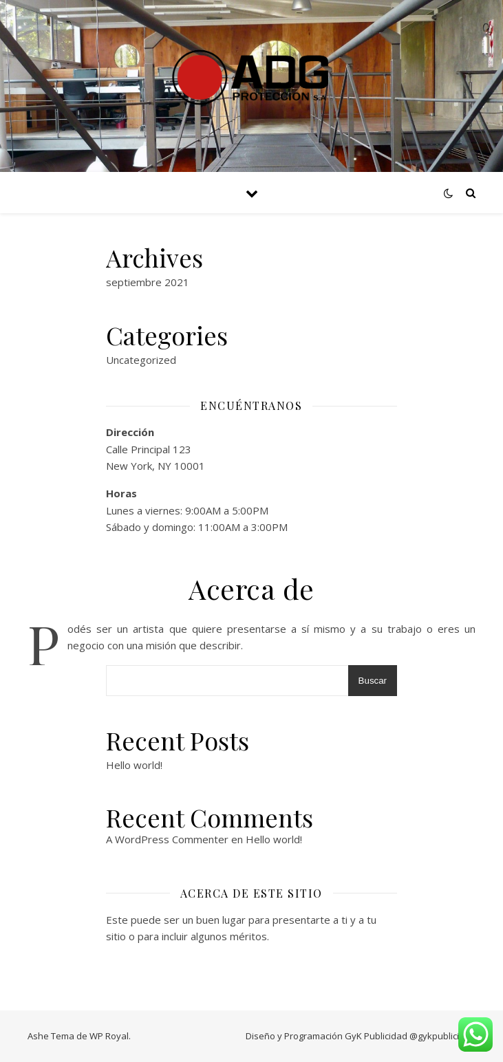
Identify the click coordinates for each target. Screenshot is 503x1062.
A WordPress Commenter (167, 839)
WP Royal (109, 1036)
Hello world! (134, 765)
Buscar (372, 680)
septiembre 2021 (147, 282)
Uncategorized (141, 360)
